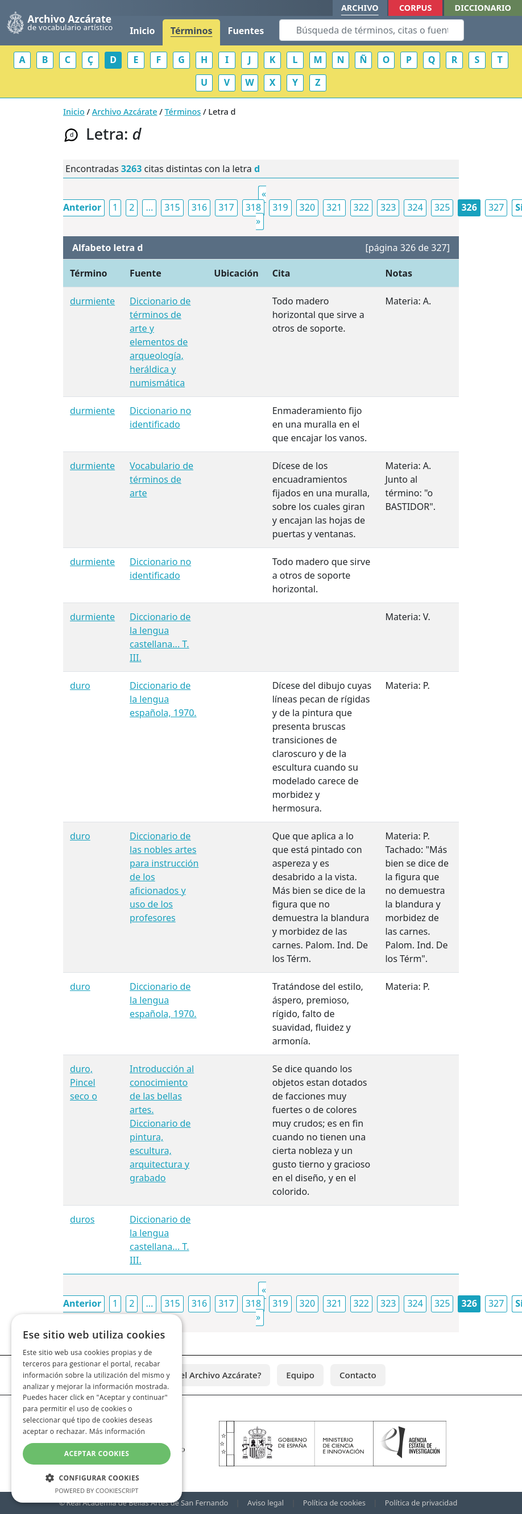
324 (414, 207)
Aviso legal (265, 1503)
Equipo (300, 1375)
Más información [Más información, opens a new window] (117, 1431)
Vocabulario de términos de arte (161, 479)
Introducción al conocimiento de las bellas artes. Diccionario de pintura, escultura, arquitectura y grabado (162, 1123)
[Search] (371, 30)
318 (253, 207)
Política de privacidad (421, 1503)
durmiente (92, 301)
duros (82, 1219)
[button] (97, 1477)
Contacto (357, 1375)
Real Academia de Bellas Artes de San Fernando (147, 1503)
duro (80, 685)
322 (361, 207)
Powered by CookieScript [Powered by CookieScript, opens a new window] (97, 1490)
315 (172, 207)
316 (199, 207)
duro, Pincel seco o (83, 1082)
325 (442, 207)
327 (496, 207)
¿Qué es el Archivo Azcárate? (203, 1375)
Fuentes (246, 30)
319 (280, 207)
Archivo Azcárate (125, 111)
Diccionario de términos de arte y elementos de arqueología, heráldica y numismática (160, 342)
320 (307, 207)
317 (226, 207)
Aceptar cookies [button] (96, 1453)
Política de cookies (334, 1503)
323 (388, 207)
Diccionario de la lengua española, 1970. (163, 699)
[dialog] (96, 1408)
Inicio (142, 30)
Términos (192, 30)
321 (334, 207)
